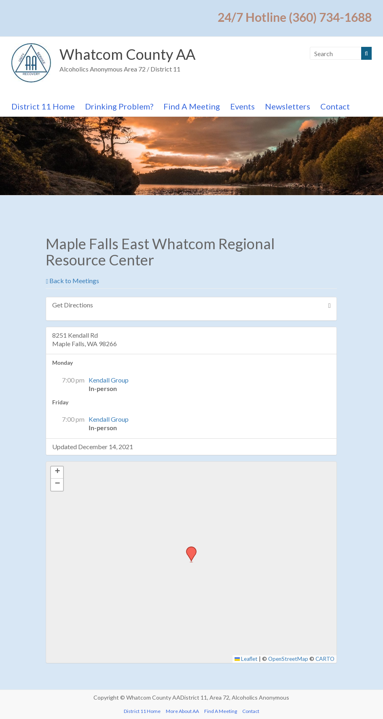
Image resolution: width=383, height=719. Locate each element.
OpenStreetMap (288, 659)
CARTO (324, 659)
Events (242, 106)
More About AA (182, 711)
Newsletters (287, 106)
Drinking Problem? (119, 106)
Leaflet (246, 659)
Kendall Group (109, 380)
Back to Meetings (72, 280)
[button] (188, 549)
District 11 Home (43, 106)
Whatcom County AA (127, 54)
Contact (335, 106)
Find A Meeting (191, 106)
